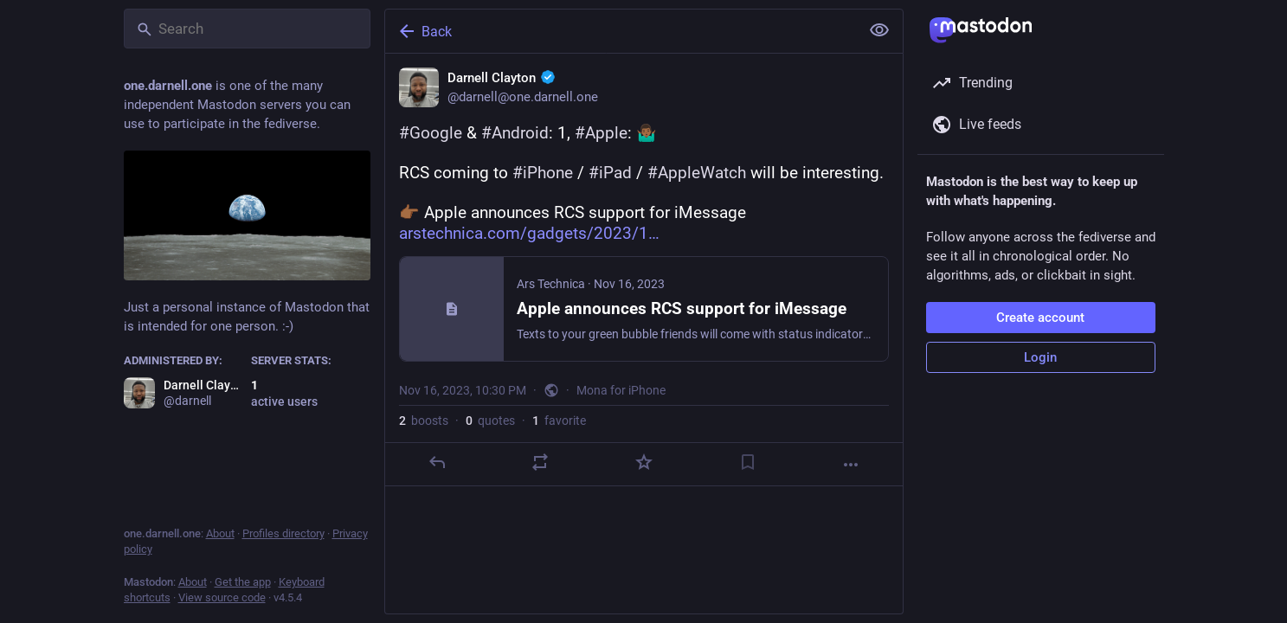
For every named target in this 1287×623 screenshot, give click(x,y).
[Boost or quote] (540, 462)
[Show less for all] (879, 30)
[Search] (247, 28)
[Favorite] (643, 462)
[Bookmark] (747, 462)
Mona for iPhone (621, 390)
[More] (850, 464)
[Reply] (436, 462)
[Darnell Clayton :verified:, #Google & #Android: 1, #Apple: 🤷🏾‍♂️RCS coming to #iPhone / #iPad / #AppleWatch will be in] (644, 270)
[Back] (620, 31)
